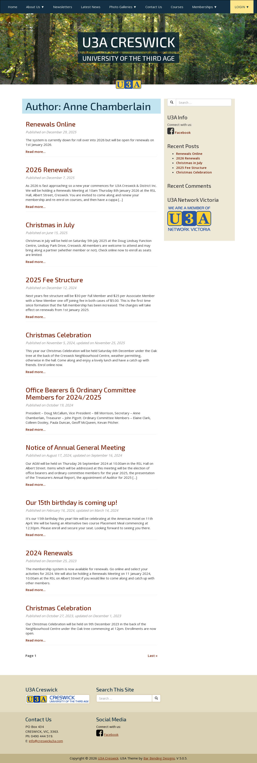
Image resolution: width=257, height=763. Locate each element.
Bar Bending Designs (159, 758)
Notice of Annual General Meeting (75, 447)
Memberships (202, 7)
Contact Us (153, 7)
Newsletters (62, 7)
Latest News (90, 7)
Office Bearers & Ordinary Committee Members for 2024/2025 (81, 393)
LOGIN (240, 7)
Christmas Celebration (58, 335)
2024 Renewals (49, 553)
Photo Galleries (120, 7)
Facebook (183, 132)
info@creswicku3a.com (46, 741)
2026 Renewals (49, 169)
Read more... (36, 151)
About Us (33, 7)
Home (12, 7)
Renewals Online (50, 124)
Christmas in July (50, 225)
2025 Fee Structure (54, 280)
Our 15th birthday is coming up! (71, 502)
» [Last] (152, 655)
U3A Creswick (108, 758)
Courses (177, 7)
